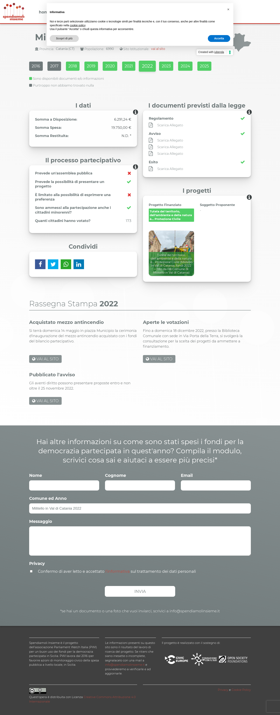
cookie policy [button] (77, 25)
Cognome (115, 475)
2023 (178, 66)
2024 (199, 66)
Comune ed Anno (48, 498)
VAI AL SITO (45, 358)
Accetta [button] (219, 38)
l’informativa (117, 571)
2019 (96, 66)
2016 (36, 66)
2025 (219, 66)
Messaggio (40, 521)
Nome (35, 475)
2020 (117, 66)
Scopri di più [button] (64, 38)
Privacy (37, 563)
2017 (56, 66)
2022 (157, 66)
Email (187, 475)
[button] (228, 9)
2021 (137, 66)
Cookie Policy (241, 689)
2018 (76, 66)
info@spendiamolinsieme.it (125, 664)
